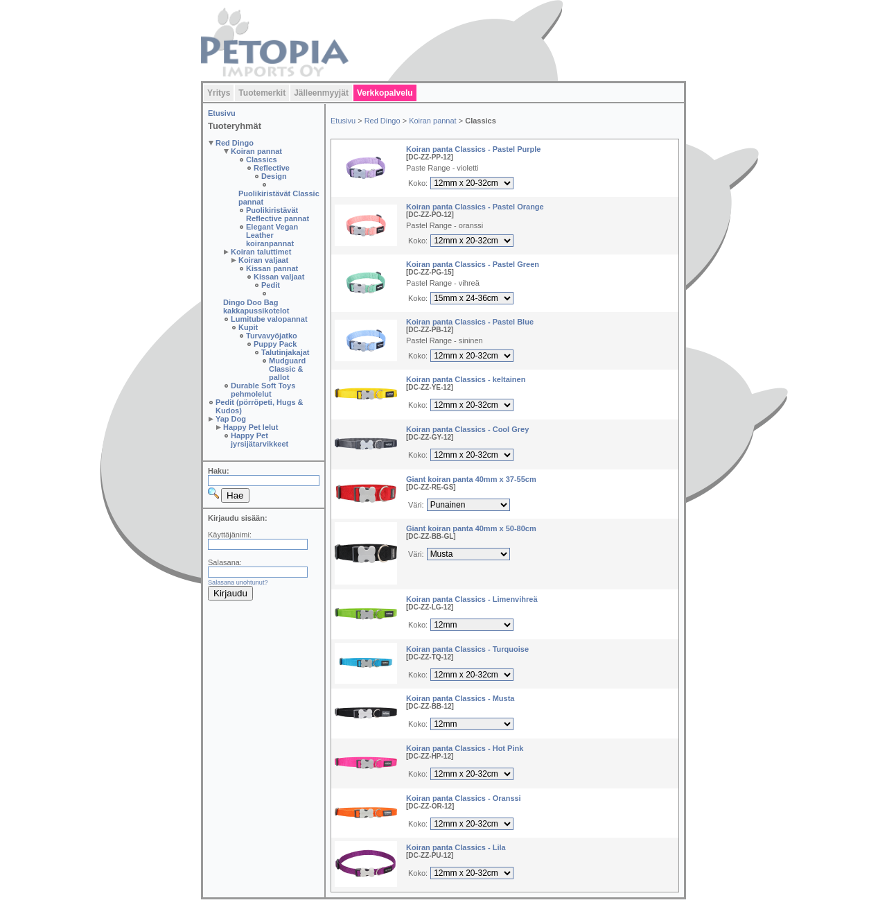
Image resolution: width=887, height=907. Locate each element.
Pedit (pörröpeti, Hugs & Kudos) (260, 406)
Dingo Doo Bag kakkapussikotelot (256, 306)
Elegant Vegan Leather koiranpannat (272, 235)
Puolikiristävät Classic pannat (278, 197)
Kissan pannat (272, 268)
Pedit (270, 285)
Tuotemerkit (262, 93)
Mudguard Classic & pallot (287, 368)
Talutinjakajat (285, 352)
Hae (235, 495)
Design (274, 176)
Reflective (272, 168)
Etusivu (222, 113)
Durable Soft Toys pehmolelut (263, 389)
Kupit (248, 327)
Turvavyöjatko (271, 335)
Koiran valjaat (263, 260)
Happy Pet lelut (250, 427)
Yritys (218, 93)
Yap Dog (231, 419)
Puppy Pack (275, 344)
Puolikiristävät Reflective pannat (277, 214)
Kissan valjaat (279, 277)
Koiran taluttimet (261, 252)
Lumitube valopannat (269, 319)
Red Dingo (235, 143)
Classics (261, 159)
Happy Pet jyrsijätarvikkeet (259, 439)
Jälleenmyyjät (321, 93)
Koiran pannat (256, 151)
